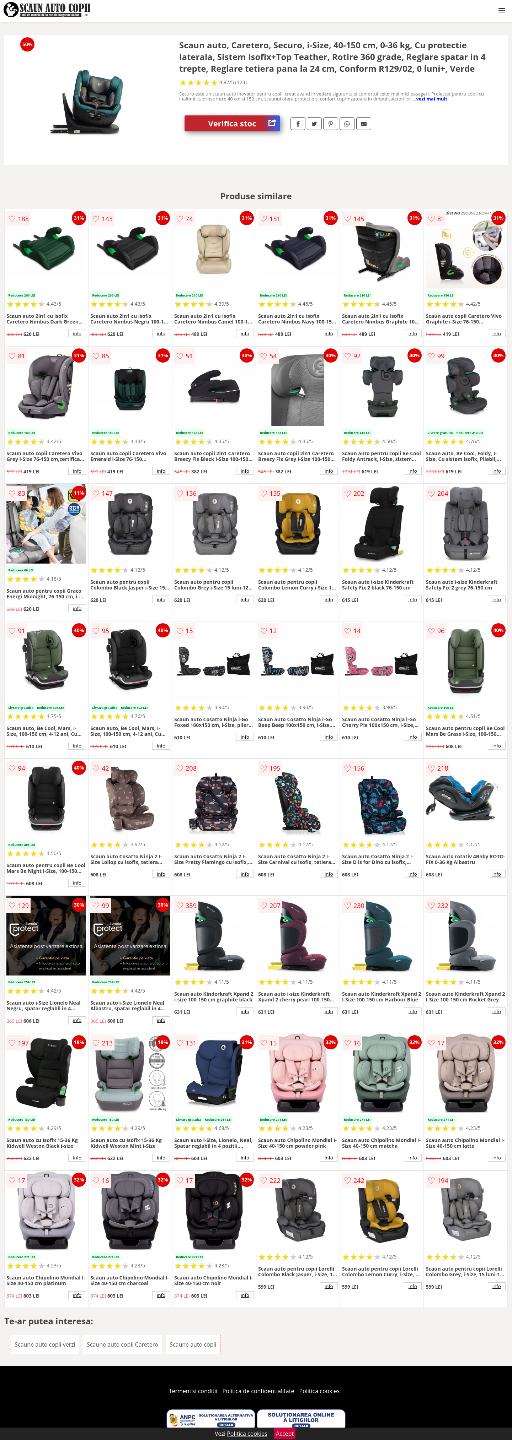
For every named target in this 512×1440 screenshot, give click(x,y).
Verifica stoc (244, 123)
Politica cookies (319, 1391)
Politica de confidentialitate (258, 1391)
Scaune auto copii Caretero (122, 1344)
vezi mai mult (431, 99)
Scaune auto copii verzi (45, 1344)
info (77, 333)
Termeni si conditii (193, 1391)
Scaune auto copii (193, 1344)
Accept (285, 1434)
